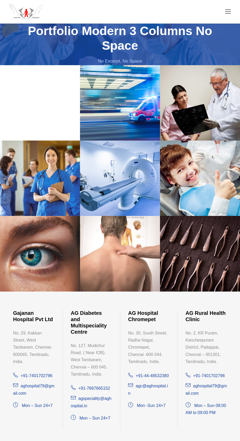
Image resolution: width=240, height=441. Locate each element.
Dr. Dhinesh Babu (21, 68)
